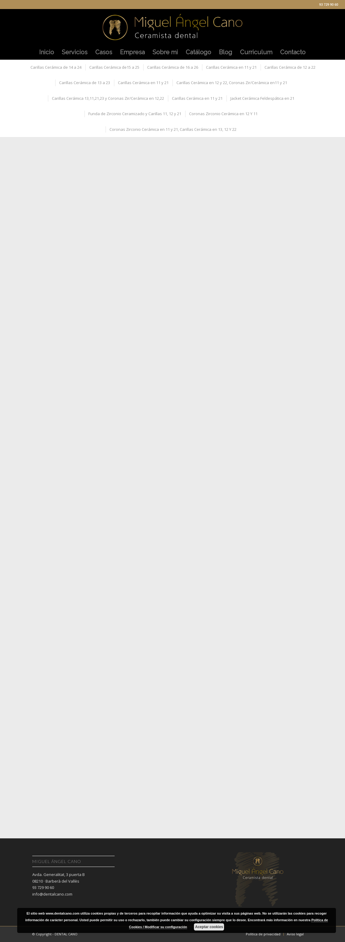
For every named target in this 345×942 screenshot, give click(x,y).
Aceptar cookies (209, 927)
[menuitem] (46, 52)
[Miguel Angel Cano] (172, 27)
